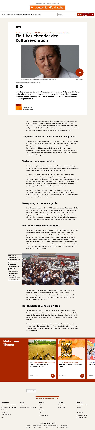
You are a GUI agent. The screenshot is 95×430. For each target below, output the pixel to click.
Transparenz (80, 412)
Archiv (39, 14)
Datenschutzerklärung (34, 425)
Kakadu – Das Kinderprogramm (6, 413)
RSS (40, 412)
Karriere (79, 410)
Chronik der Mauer (63, 427)
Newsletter (42, 410)
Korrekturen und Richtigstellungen (82, 416)
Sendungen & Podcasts (22, 14)
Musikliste (34, 14)
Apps (40, 407)
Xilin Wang (30, 121)
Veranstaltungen (44, 415)
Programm (11, 14)
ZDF (40, 427)
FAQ (40, 404)
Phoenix (46, 427)
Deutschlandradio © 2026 (47, 423)
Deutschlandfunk (40, 3)
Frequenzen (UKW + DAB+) (28, 407)
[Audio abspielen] (79, 72)
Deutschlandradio (82, 404)
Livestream (23, 404)
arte (53, 427)
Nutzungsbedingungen (51, 425)
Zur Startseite (31, 391)
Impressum (64, 425)
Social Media (61, 407)
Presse (79, 407)
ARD (34, 427)
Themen (3, 14)
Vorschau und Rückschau (8, 404)
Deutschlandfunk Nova (53, 3)
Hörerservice (61, 404)
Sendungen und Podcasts (8, 407)
